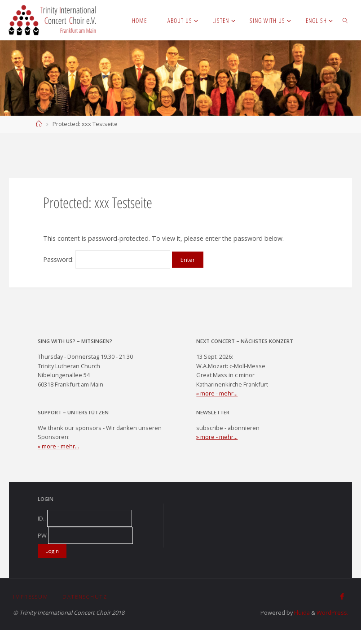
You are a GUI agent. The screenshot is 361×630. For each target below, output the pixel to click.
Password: (106, 259)
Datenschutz (84, 596)
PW (42, 535)
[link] (345, 20)
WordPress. (332, 612)
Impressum (30, 596)
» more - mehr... (217, 393)
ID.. (42, 518)
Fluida (301, 612)
